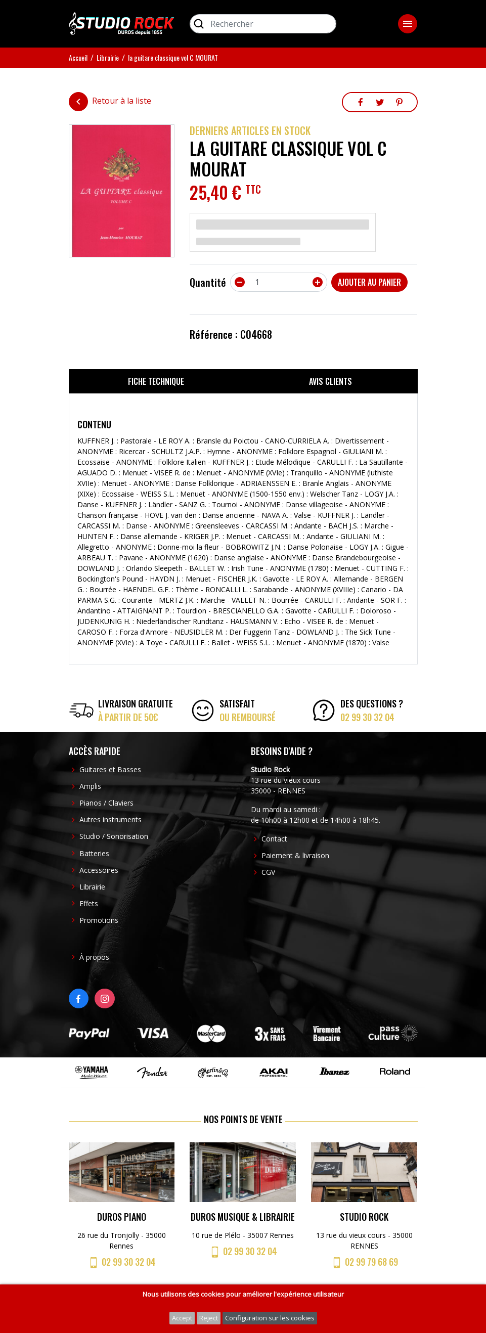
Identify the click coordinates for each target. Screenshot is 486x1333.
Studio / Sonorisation (113, 836)
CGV (268, 872)
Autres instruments (110, 819)
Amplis (90, 786)
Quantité (208, 282)
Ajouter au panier (369, 282)
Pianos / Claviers (106, 803)
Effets (88, 903)
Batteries (94, 853)
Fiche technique (156, 381)
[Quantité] (278, 282)
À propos (94, 957)
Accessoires (98, 870)
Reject (208, 1317)
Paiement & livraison (295, 855)
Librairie (92, 887)
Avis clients (330, 381)
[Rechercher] (263, 23)
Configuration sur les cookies (270, 1317)
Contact (274, 838)
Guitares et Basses (110, 769)
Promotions (98, 920)
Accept (182, 1317)
